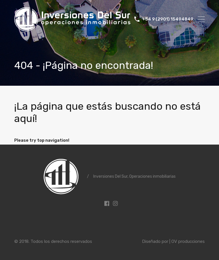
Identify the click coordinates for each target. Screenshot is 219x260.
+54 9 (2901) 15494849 (167, 19)
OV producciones (188, 241)
